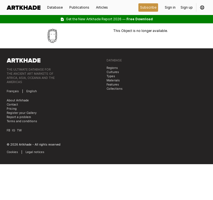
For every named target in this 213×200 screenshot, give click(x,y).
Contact (12, 104)
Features (112, 84)
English (31, 91)
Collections (114, 89)
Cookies (12, 152)
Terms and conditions (22, 121)
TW (19, 130)
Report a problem (19, 117)
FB (8, 130)
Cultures (112, 72)
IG (13, 130)
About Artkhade (18, 100)
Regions (112, 68)
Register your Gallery (22, 113)
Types (110, 76)
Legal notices (35, 152)
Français (13, 91)
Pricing (12, 109)
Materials (113, 80)
